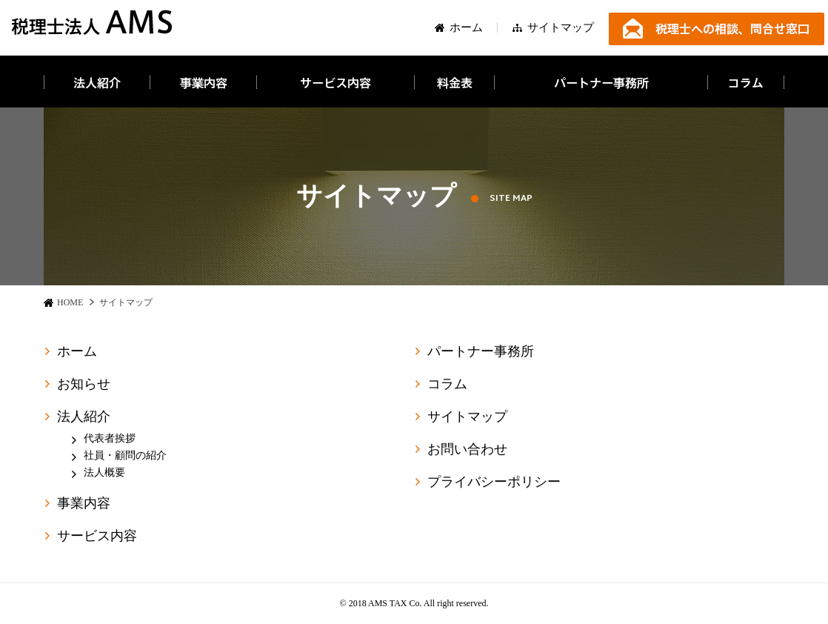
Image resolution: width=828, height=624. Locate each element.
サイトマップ (560, 31)
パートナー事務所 (480, 352)
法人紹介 (83, 416)
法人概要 (104, 472)
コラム (447, 385)
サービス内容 (97, 535)
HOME (70, 302)
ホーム (466, 29)
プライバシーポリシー (494, 483)
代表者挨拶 (110, 438)
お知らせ (83, 383)
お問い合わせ (467, 450)
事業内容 (83, 503)
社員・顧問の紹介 (125, 455)
